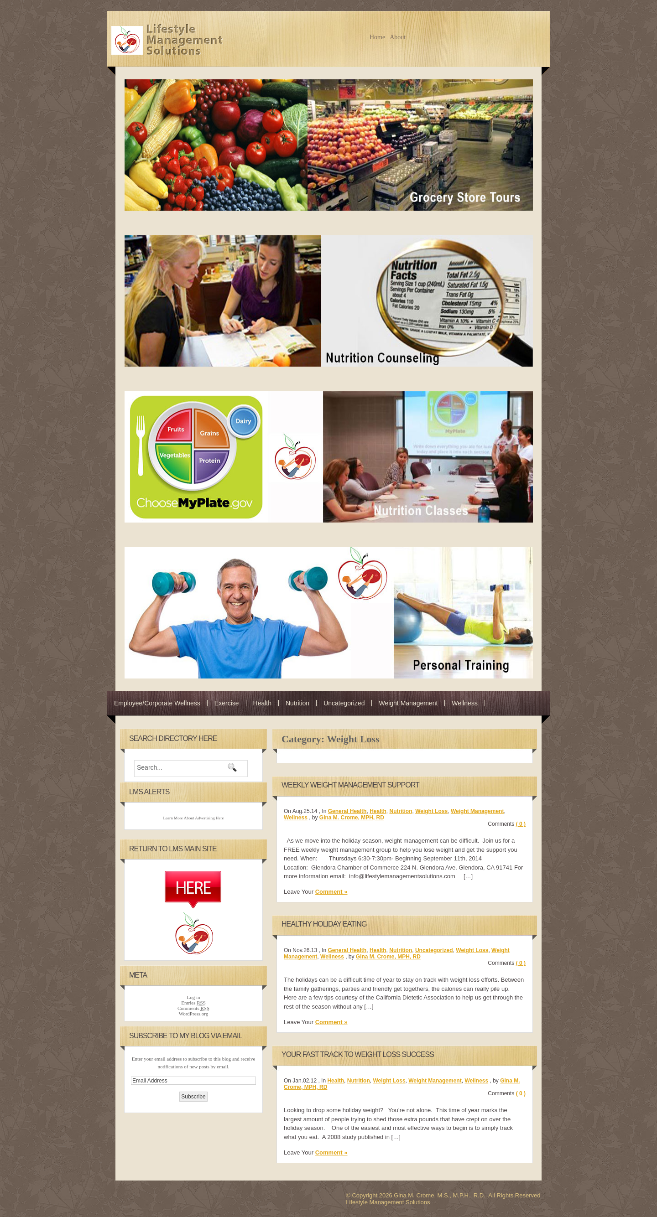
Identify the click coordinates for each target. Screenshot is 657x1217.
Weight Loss (431, 811)
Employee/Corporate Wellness (157, 703)
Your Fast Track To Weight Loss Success (358, 1054)
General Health (347, 811)
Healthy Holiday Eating (324, 924)
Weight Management (408, 703)
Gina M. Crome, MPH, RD (351, 817)
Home (377, 37)
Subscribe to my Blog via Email (185, 1036)
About (398, 37)
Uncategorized (344, 703)
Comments (193, 1008)
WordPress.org (194, 1013)
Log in (193, 997)
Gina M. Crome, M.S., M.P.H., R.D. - (168, 39)
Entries (193, 1002)
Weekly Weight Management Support (350, 785)
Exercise (226, 703)
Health (262, 703)
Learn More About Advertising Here (193, 818)
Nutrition (297, 703)
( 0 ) (521, 824)
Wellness (465, 703)
